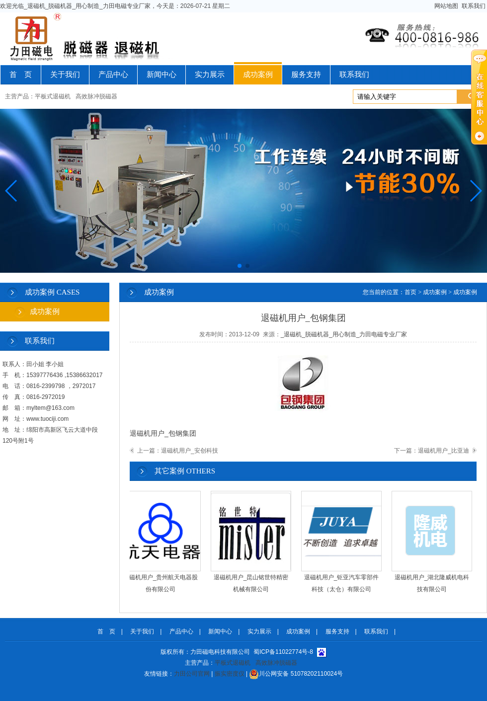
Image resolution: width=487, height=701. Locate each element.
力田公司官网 (192, 673)
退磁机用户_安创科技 (189, 450)
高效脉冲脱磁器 (96, 96)
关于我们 (65, 74)
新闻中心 (161, 74)
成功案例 (258, 74)
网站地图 (446, 5)
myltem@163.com (50, 407)
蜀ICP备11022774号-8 (283, 651)
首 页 (20, 74)
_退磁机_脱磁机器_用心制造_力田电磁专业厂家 (344, 334)
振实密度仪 (229, 673)
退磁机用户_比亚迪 (443, 450)
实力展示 (210, 74)
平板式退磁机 (53, 96)
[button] (11, 191)
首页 (410, 292)
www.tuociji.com (47, 418)
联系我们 (473, 5)
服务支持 (306, 74)
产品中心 (113, 74)
